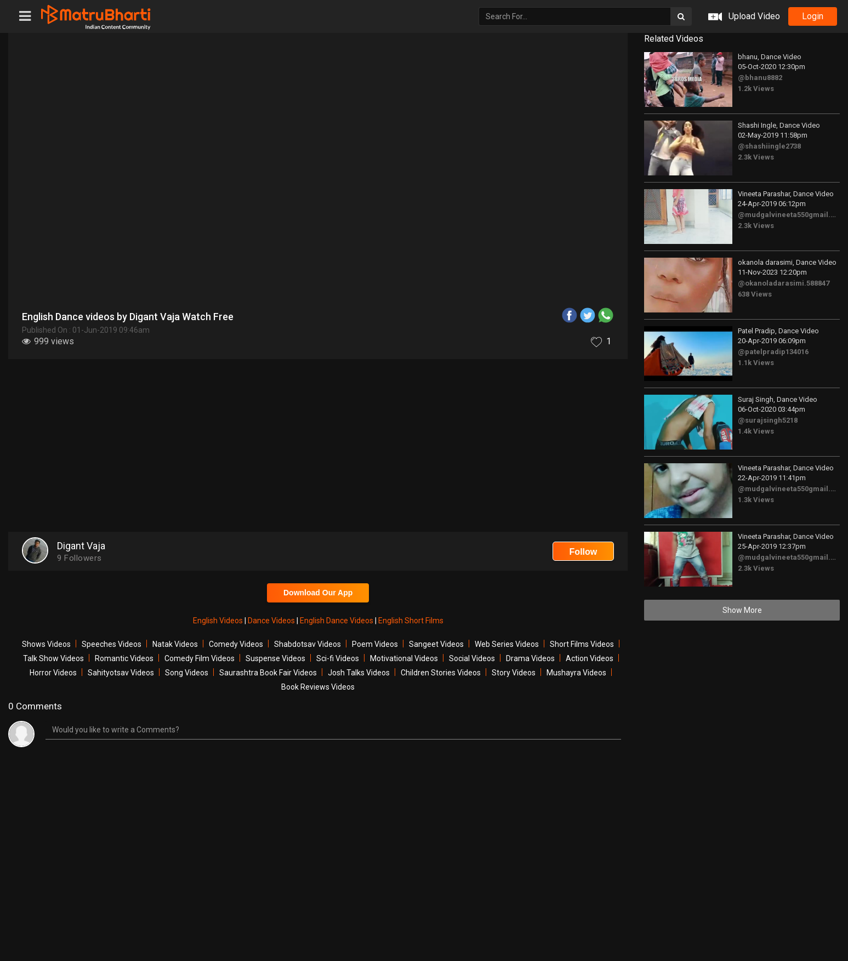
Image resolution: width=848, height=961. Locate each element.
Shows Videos (46, 644)
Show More (742, 610)
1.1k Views (756, 363)
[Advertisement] (318, 447)
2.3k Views (756, 157)
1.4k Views (756, 431)
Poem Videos (375, 644)
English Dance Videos (337, 620)
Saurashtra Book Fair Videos (268, 672)
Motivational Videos (404, 658)
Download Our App (317, 592)
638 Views (755, 294)
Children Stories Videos (441, 672)
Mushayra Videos (576, 672)
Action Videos (589, 658)
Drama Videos (530, 658)
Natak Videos (175, 644)
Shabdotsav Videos (307, 644)
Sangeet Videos (436, 644)
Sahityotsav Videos (121, 672)
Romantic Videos (124, 658)
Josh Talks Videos (359, 672)
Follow (583, 551)
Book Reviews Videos (318, 687)
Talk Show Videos (53, 658)
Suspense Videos (275, 658)
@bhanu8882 (760, 77)
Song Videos (186, 672)
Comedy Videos (236, 644)
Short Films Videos (582, 644)
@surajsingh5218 (768, 420)
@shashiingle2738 (769, 146)
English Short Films (410, 620)
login (812, 16)
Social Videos (472, 658)
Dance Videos (272, 620)
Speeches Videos (111, 644)
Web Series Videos (507, 644)
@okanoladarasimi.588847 (783, 283)
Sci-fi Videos (337, 658)
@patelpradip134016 (773, 352)
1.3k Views (756, 500)
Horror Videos (53, 672)
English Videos (218, 620)
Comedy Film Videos (199, 658)
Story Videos (514, 672)
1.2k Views (756, 88)
